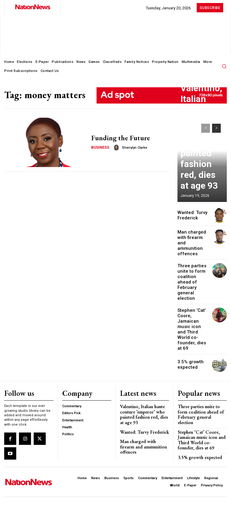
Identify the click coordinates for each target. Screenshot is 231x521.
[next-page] (216, 128)
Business (99, 147)
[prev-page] (205, 128)
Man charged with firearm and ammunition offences (193, 239)
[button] (224, 66)
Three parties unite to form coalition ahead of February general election (192, 267)
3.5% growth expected (188, 328)
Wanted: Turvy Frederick (189, 215)
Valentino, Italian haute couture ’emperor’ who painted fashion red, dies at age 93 (201, 176)
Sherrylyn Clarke (132, 147)
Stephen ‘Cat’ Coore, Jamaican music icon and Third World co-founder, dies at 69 (192, 301)
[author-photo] (115, 147)
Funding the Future (117, 138)
